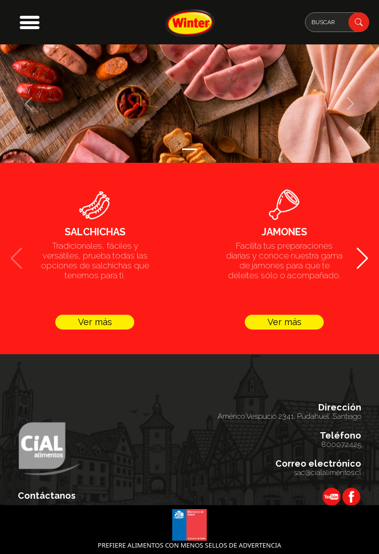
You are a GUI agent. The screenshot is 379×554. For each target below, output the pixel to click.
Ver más (95, 322)
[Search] (337, 22)
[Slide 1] (189, 149)
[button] (29, 22)
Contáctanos (47, 496)
